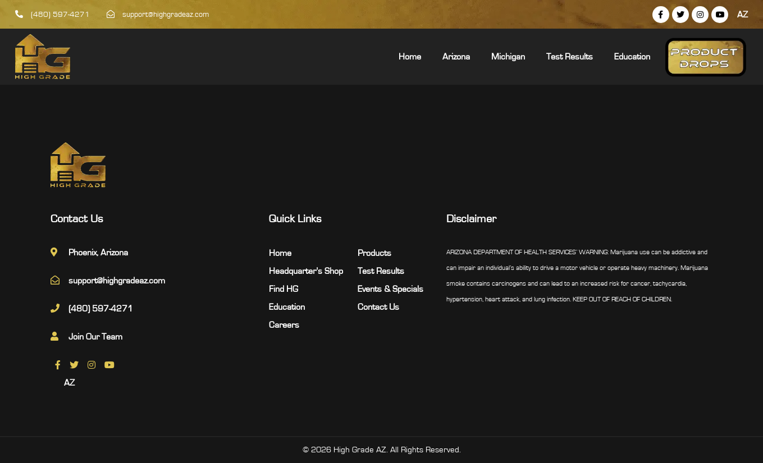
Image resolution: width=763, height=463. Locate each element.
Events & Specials (390, 289)
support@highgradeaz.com (158, 15)
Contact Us (378, 306)
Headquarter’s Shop (306, 271)
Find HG (283, 289)
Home (410, 56)
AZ (742, 14)
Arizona (456, 56)
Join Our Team (95, 336)
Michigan (508, 56)
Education (632, 56)
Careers (284, 324)
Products (374, 253)
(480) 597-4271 (52, 15)
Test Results (569, 56)
